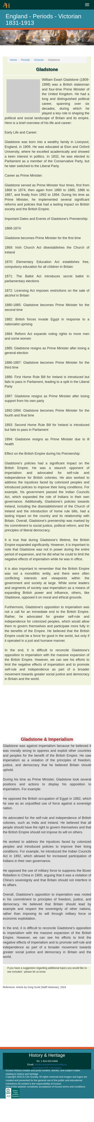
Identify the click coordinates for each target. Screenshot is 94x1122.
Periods (25, 59)
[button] (7, 37)
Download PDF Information (46, 1067)
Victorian (39, 59)
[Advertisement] (47, 709)
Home (13, 59)
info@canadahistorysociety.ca (51, 1064)
